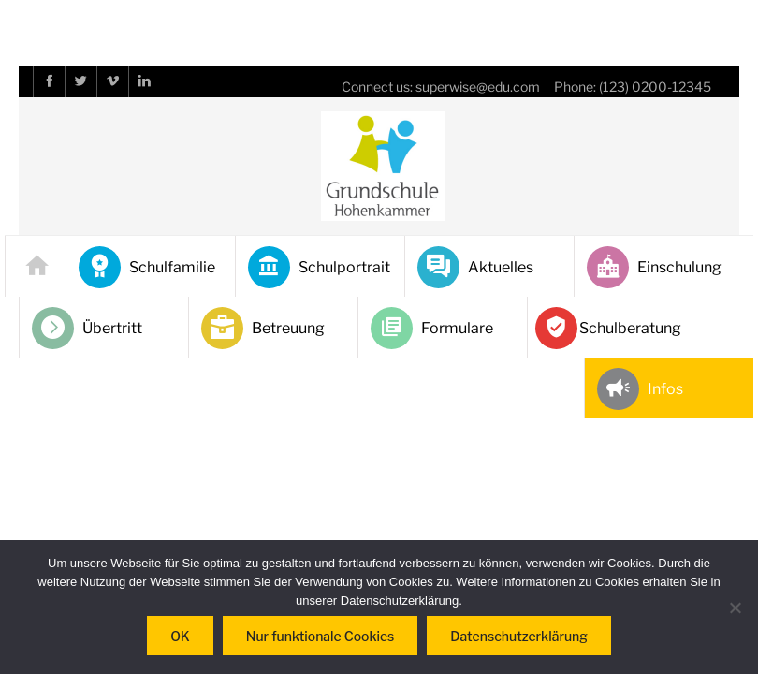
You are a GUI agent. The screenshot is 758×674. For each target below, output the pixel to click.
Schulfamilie (147, 267)
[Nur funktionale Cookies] (734, 607)
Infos (640, 389)
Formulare (432, 328)
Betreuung (263, 328)
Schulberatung (610, 328)
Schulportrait (319, 267)
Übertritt (87, 328)
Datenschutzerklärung (519, 636)
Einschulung (654, 267)
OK (180, 636)
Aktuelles (475, 267)
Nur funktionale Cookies (320, 636)
